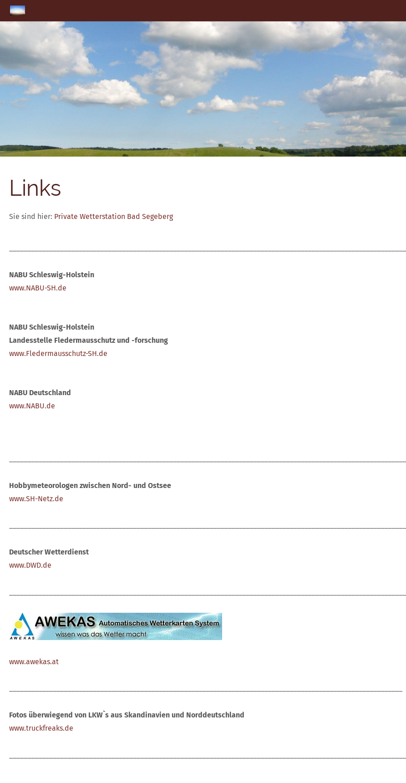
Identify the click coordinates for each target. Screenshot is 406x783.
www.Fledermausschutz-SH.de (58, 353)
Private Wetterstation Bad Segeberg (113, 216)
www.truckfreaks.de (41, 728)
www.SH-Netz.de (36, 498)
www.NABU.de (32, 406)
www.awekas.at (34, 661)
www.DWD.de (30, 565)
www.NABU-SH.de (37, 288)
